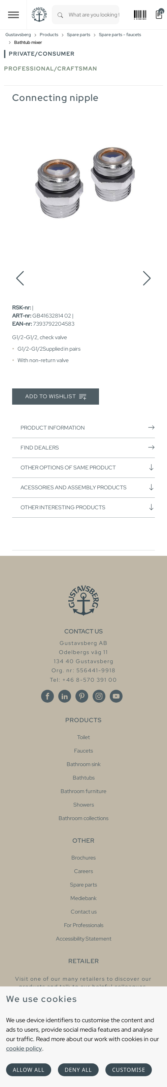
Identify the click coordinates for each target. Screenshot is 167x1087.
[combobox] (94, 15)
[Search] (60, 15)
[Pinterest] (81, 696)
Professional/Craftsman (50, 68)
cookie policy (24, 1048)
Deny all (78, 1070)
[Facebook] (47, 696)
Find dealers (88, 447)
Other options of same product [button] (88, 467)
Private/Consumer (42, 53)
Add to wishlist (55, 397)
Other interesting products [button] (88, 507)
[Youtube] (116, 696)
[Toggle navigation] (13, 14)
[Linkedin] (64, 696)
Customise (128, 1070)
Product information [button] (88, 427)
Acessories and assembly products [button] (88, 487)
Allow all (28, 1070)
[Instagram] (99, 696)
